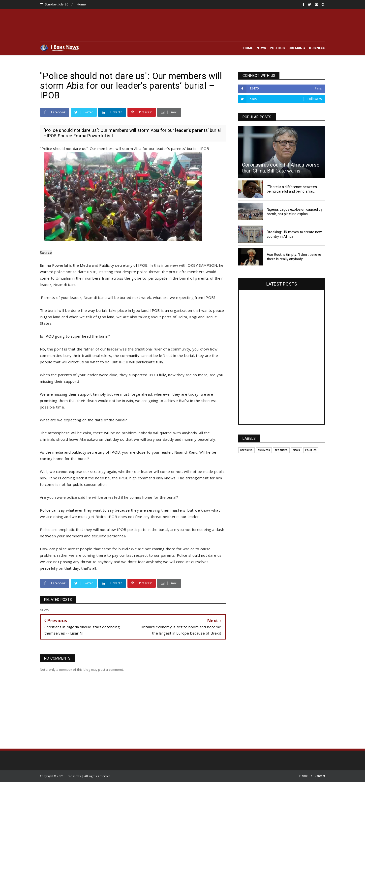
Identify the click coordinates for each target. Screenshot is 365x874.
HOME (248, 48)
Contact (320, 775)
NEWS (261, 48)
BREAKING (297, 48)
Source (46, 252)
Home (81, 4)
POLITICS (277, 48)
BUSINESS (317, 48)
